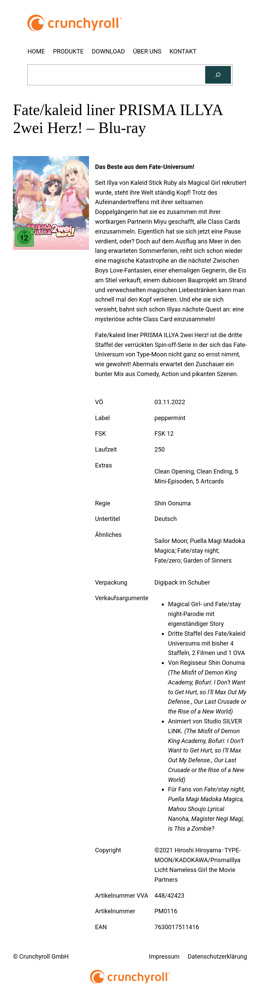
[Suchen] (218, 75)
